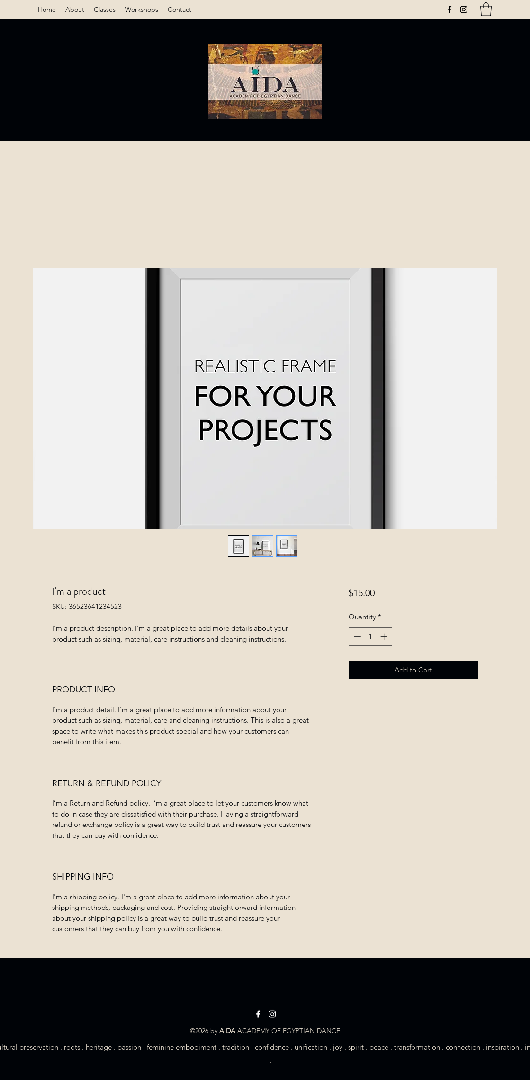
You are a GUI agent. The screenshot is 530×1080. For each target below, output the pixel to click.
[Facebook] (449, 9)
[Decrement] (356, 636)
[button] (486, 9)
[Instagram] (463, 9)
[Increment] (384, 636)
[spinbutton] (370, 636)
